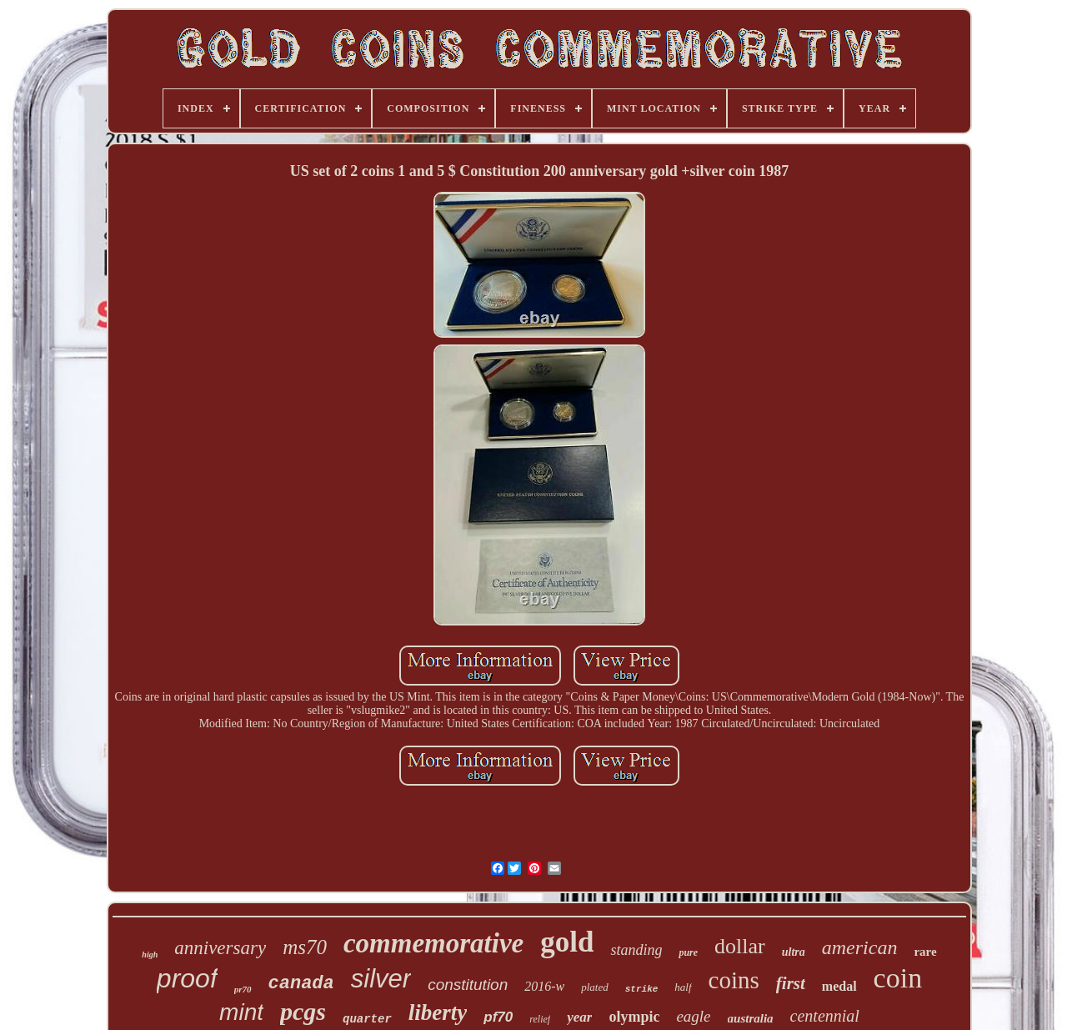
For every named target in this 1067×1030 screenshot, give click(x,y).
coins (734, 980)
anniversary (220, 947)
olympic (634, 1016)
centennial (824, 1016)
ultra (793, 952)
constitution (468, 984)
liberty (437, 1012)
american (860, 947)
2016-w (544, 986)
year (579, 1017)
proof (187, 978)
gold (567, 942)
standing (636, 950)
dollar (739, 946)
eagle (693, 1016)
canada (301, 983)
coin (898, 977)
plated (595, 987)
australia (751, 1018)
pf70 (498, 1017)
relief (539, 1019)
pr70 (243, 989)
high (150, 954)
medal (839, 986)
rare (925, 951)
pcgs (303, 1011)
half (682, 987)
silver (381, 978)
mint (241, 1012)
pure (688, 952)
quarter (367, 1019)
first (790, 983)
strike (642, 989)
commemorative (433, 943)
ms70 (305, 947)
